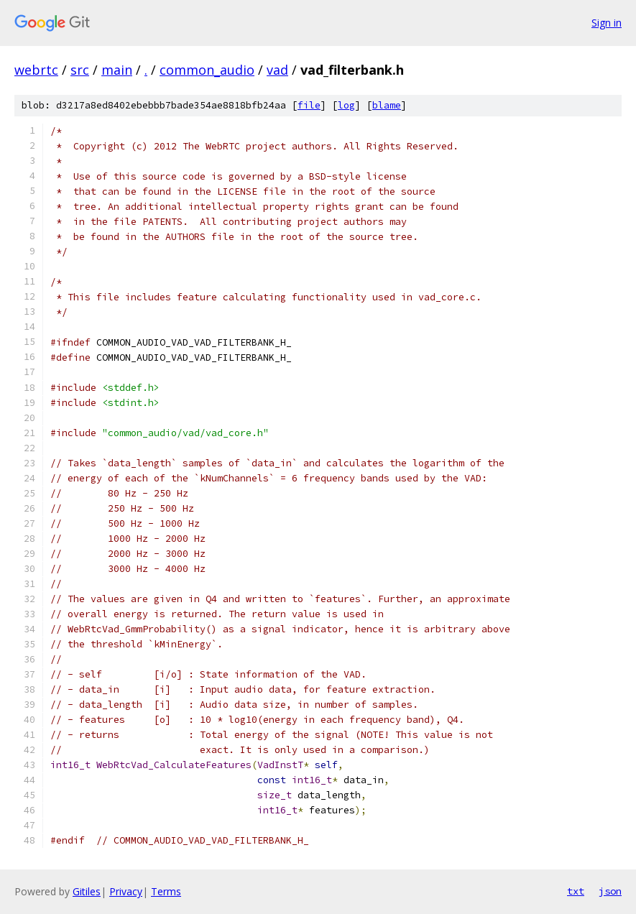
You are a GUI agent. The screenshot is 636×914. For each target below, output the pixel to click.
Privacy (125, 891)
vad (277, 69)
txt (575, 891)
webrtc (36, 69)
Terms (166, 891)
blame (386, 105)
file (309, 105)
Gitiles (87, 891)
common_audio (207, 69)
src (79, 69)
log (346, 105)
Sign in (606, 22)
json (610, 891)
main (116, 69)
